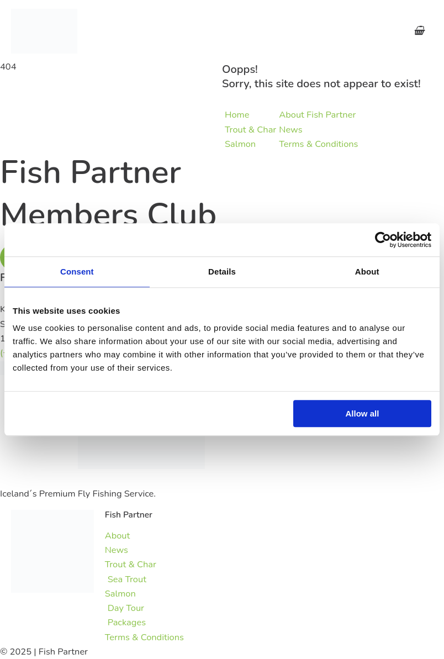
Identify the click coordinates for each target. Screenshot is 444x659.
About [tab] (367, 271)
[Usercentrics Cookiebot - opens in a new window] (383, 239)
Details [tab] (222, 271)
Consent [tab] (77, 271)
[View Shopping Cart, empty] (419, 31)
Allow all (362, 413)
